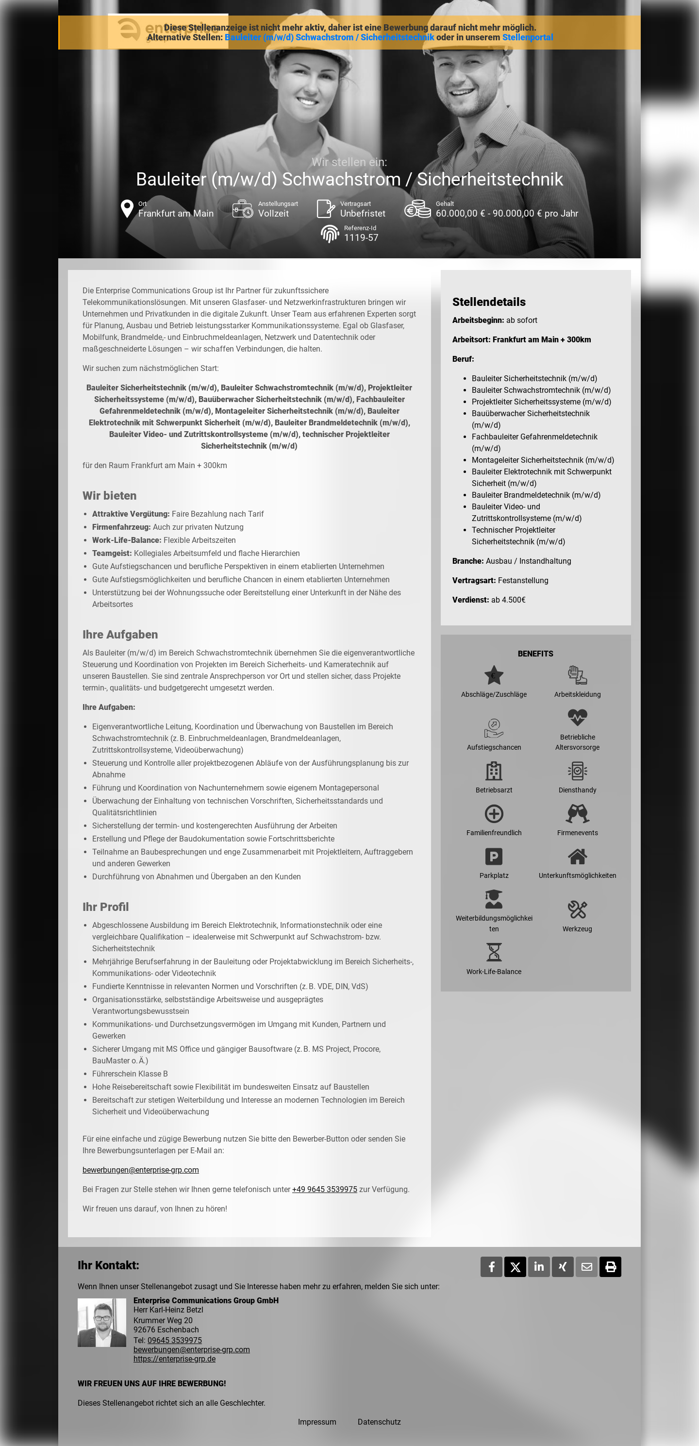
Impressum (317, 1422)
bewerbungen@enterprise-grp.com (141, 1170)
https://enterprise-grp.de (174, 1358)
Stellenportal (527, 37)
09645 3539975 (175, 1340)
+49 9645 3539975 (324, 1189)
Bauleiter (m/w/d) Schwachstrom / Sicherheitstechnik (329, 37)
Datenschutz (379, 1422)
